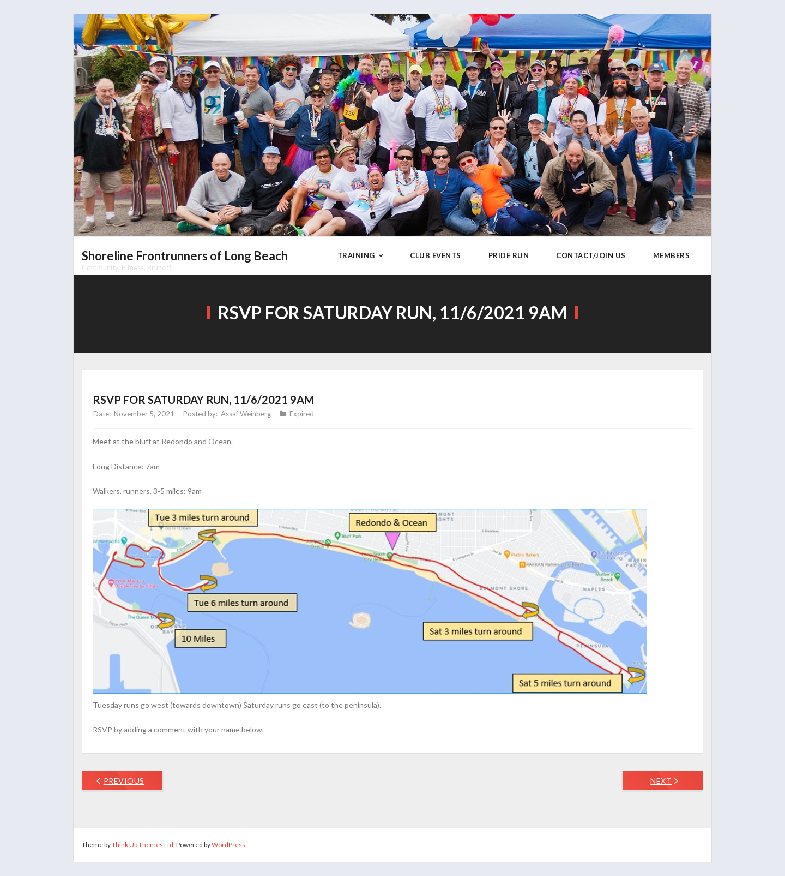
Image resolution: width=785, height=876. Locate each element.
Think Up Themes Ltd (142, 845)
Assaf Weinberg (246, 413)
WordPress (228, 845)
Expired (301, 413)
